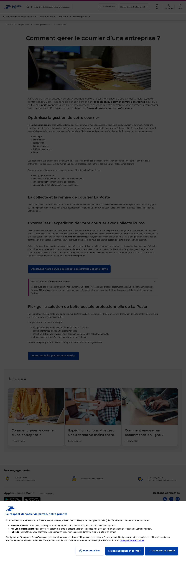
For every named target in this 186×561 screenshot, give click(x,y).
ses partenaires (54, 520)
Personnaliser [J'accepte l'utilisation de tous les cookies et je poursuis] (91, 551)
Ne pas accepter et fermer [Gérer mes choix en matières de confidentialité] (124, 551)
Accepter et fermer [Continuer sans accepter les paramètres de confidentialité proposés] (163, 551)
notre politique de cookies (132, 540)
